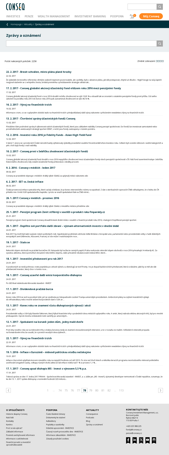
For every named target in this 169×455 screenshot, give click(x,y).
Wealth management (54, 16)
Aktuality (28, 24)
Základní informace (14, 431)
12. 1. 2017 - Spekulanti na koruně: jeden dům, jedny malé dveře (44, 322)
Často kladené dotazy (55, 414)
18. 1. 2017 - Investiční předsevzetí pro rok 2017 (34, 258)
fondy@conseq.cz (134, 429)
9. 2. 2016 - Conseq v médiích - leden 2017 (30, 167)
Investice (13, 16)
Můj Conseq (151, 16)
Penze (29, 16)
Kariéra (9, 424)
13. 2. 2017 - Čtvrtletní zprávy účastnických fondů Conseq (40, 118)
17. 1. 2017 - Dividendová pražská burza (29, 289)
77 (78, 390)
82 (109, 390)
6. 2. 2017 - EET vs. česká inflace (24, 181)
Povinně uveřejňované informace (20, 435)
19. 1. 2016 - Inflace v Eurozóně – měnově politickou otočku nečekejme (48, 352)
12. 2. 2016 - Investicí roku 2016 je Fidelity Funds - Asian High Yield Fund (48, 135)
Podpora (116, 16)
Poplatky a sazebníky (55, 424)
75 (66, 390)
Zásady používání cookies (57, 438)
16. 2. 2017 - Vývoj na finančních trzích (29, 104)
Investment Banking (90, 16)
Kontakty (10, 421)
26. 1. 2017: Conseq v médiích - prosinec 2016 (32, 198)
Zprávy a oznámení (94, 424)
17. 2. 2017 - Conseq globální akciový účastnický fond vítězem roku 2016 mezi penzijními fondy (63, 88)
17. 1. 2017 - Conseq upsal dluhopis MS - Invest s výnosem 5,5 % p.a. (46, 368)
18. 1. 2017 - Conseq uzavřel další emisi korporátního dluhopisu (44, 275)
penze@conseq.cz (134, 433)
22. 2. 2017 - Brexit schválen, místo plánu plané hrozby (38, 72)
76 (72, 390)
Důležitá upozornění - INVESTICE (60, 428)
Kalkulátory (51, 421)
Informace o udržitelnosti (17, 438)
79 (90, 390)
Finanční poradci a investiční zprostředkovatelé (18, 443)
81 (102, 390)
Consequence (92, 414)
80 (96, 390)
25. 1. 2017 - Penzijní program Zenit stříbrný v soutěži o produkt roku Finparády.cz (55, 212)
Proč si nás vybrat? (14, 428)
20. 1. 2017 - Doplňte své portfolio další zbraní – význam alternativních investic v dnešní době (62, 226)
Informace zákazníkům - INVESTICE (61, 435)
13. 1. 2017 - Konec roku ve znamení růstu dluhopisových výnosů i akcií (48, 305)
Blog (88, 421)
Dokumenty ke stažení (55, 417)
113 (121, 390)
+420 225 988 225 (133, 426)
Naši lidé (10, 417)
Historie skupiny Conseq (16, 414)
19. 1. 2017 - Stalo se (18, 242)
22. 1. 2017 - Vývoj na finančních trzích (29, 338)
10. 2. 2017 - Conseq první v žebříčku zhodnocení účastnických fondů (47, 151)
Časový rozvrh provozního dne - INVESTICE (64, 431)
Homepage (16, 24)
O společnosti (15, 409)
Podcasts (90, 417)
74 (59, 390)
